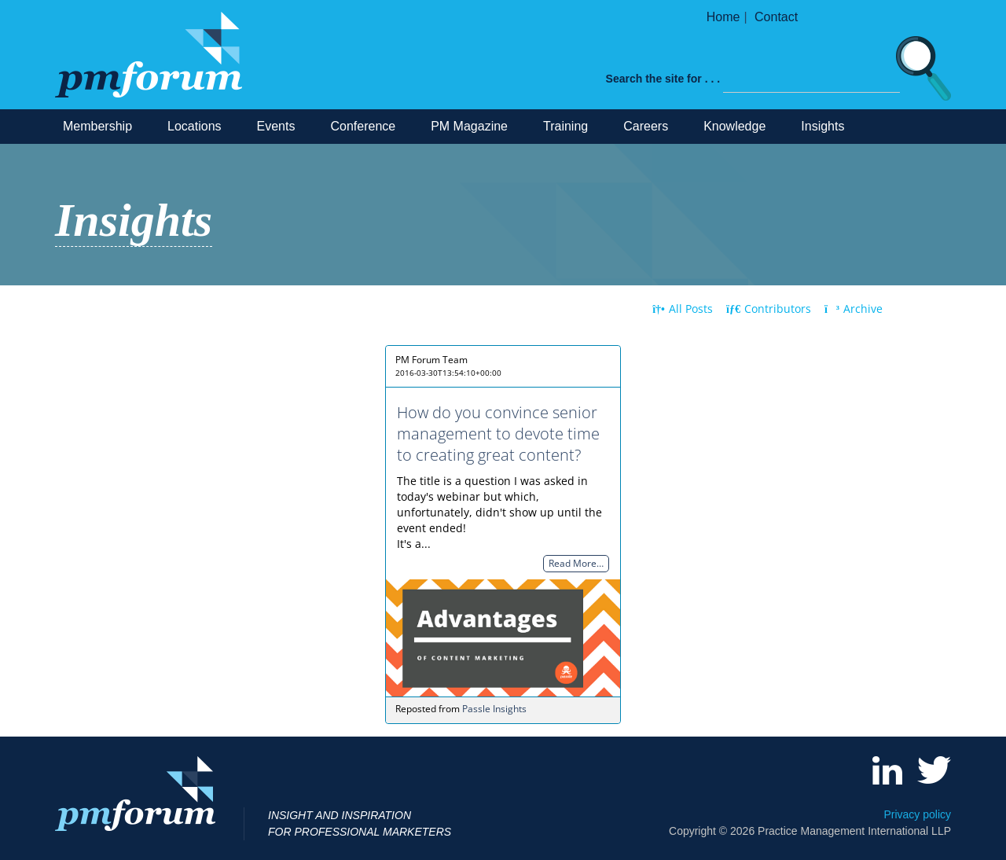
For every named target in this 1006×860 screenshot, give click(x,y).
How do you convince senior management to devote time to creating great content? (498, 433)
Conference (362, 126)
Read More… (576, 564)
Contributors (768, 308)
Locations (194, 126)
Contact (776, 17)
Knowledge (734, 126)
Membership (97, 126)
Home (723, 17)
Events (276, 126)
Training (565, 126)
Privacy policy (917, 814)
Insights (822, 126)
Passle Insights (494, 708)
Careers (645, 126)
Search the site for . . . (663, 78)
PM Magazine (469, 126)
